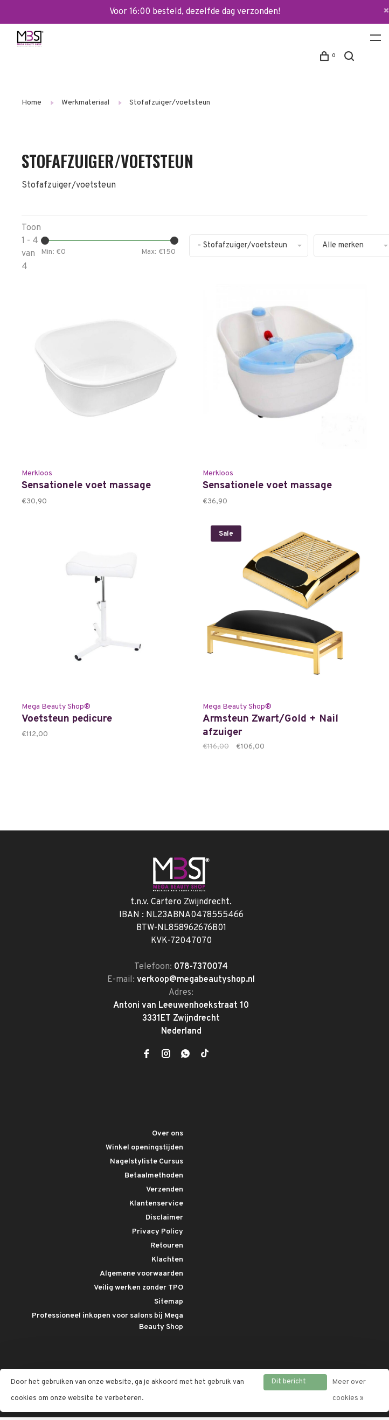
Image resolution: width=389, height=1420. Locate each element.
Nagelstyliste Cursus (146, 1164)
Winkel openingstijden (144, 1150)
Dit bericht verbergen (289, 1383)
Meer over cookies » (349, 1390)
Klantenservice (156, 1206)
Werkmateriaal (85, 102)
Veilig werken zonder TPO (138, 1291)
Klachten (167, 1262)
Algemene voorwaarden (141, 1277)
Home (31, 102)
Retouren (166, 1248)
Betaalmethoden (153, 1178)
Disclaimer (164, 1220)
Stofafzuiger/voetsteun (169, 102)
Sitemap (168, 1305)
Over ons (167, 1136)
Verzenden (164, 1192)
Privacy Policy (157, 1234)
